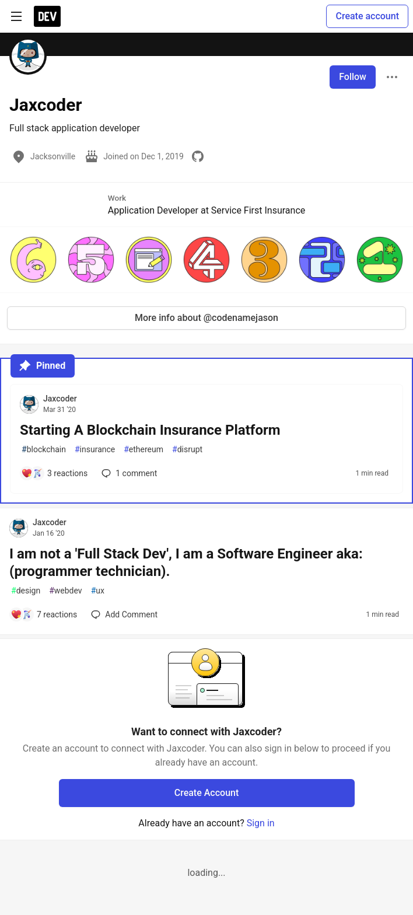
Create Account (206, 792)
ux (97, 591)
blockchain (44, 449)
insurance (95, 449)
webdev (65, 591)
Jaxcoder (60, 398)
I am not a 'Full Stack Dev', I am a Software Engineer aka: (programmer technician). (186, 562)
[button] (33, 259)
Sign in (261, 823)
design (25, 591)
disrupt (187, 449)
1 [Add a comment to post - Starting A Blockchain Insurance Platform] (128, 473)
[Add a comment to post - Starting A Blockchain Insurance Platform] (54, 473)
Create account (367, 16)
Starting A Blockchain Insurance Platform (150, 430)
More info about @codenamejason (206, 317)
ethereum (143, 449)
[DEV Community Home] (47, 16)
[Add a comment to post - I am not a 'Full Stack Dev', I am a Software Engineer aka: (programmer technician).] (44, 614)
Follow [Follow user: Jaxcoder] (352, 76)
